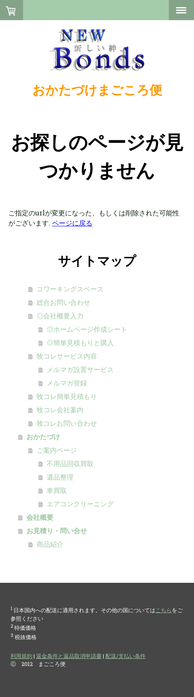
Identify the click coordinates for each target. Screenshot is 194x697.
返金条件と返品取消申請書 (69, 655)
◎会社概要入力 (60, 315)
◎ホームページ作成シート (87, 329)
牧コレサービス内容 (67, 355)
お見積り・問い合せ (56, 530)
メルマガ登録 (67, 382)
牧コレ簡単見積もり (67, 396)
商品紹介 (50, 544)
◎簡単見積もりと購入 (80, 342)
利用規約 (21, 655)
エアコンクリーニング (80, 503)
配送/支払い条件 (125, 655)
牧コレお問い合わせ (67, 423)
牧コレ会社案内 (60, 409)
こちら (163, 610)
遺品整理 (60, 476)
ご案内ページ (57, 449)
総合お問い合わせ (63, 302)
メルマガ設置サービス (80, 369)
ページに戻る (72, 222)
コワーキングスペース (70, 288)
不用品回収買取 (70, 463)
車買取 (57, 490)
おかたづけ (43, 436)
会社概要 (39, 517)
